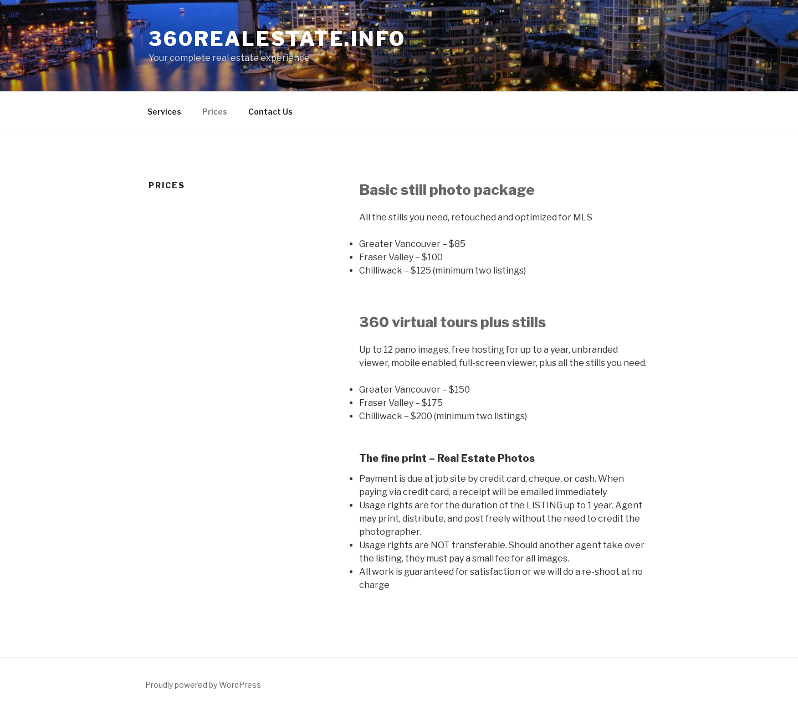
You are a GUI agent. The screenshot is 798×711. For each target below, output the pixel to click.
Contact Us (270, 111)
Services (164, 111)
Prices (214, 111)
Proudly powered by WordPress (203, 684)
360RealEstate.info (277, 39)
